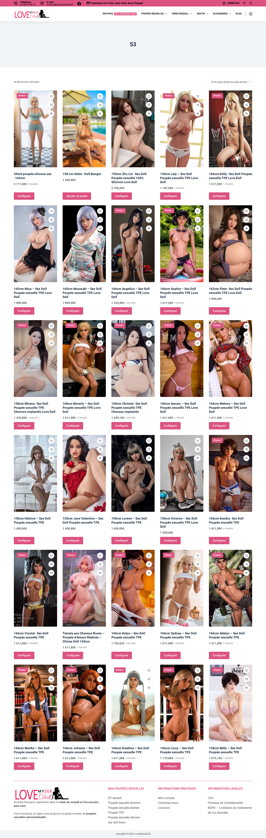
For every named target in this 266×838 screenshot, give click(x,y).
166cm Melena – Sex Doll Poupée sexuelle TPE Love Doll (228, 408)
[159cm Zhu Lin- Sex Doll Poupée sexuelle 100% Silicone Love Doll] (133, 128)
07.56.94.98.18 (27, 4)
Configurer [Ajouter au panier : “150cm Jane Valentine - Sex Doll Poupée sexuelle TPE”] (72, 540)
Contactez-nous (168, 803)
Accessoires (222, 14)
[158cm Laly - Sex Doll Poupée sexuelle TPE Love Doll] (181, 128)
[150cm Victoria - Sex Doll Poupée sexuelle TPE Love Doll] (181, 473)
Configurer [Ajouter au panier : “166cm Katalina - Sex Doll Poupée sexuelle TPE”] (121, 766)
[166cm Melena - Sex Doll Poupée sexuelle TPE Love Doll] (230, 358)
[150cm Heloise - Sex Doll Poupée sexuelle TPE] (35, 473)
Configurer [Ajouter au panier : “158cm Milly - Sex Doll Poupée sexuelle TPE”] (219, 766)
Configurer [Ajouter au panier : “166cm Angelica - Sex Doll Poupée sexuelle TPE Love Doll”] (121, 311)
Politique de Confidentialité (225, 803)
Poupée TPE (116, 812)
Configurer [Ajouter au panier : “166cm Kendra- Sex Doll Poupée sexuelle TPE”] (219, 540)
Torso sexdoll (183, 14)
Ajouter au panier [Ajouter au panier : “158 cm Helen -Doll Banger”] (76, 196)
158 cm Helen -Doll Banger (82, 174)
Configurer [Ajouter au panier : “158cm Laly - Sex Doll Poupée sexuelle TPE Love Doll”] (170, 196)
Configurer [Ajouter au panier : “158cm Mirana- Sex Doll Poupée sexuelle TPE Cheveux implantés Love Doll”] (24, 425)
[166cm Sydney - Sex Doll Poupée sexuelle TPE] (181, 588)
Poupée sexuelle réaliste (123, 808)
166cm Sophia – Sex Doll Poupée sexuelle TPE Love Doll (179, 293)
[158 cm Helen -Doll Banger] (84, 128)
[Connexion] (231, 3)
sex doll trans (116, 822)
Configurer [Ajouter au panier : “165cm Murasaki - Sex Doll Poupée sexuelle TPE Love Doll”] (72, 311)
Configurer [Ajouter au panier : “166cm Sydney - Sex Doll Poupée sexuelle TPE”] (170, 655)
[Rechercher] (250, 3)
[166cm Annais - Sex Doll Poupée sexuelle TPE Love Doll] (181, 358)
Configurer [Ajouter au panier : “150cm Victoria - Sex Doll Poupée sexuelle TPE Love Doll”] (170, 540)
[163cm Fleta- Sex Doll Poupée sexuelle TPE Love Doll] (230, 243)
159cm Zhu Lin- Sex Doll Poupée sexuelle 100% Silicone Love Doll (128, 178)
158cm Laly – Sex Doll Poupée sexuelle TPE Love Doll (179, 178)
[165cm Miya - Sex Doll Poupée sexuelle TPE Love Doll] (35, 243)
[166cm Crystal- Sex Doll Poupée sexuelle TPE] (35, 588)
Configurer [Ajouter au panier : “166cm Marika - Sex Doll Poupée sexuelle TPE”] (24, 766)
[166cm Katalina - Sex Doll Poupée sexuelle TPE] (133, 703)
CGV (211, 798)
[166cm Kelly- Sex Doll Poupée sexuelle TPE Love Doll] (230, 128)
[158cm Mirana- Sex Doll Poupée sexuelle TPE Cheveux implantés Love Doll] (35, 358)
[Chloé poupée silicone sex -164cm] (35, 128)
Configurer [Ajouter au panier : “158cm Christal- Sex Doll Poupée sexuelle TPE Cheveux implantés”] (121, 425)
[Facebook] (79, 4)
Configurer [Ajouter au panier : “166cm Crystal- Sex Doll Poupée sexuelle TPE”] (24, 655)
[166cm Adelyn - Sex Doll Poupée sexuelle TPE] (230, 588)
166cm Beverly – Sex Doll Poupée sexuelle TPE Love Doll (81, 408)
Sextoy (203, 14)
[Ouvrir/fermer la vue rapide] (51, 113)
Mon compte (166, 798)
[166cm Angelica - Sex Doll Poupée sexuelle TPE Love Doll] (133, 243)
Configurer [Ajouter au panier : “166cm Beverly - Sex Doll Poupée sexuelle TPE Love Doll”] (72, 425)
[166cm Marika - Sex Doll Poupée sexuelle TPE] (35, 703)
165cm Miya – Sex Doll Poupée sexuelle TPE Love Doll (33, 293)
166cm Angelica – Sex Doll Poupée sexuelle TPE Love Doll (130, 293)
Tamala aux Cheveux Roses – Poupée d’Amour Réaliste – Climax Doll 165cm (84, 637)
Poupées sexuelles (154, 14)
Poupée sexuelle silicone (124, 817)
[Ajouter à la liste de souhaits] (51, 96)
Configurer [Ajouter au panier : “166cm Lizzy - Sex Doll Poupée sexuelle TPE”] (170, 766)
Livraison (164, 808)
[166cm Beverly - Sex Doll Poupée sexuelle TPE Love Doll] (84, 358)
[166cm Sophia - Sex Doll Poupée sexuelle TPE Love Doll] (181, 243)
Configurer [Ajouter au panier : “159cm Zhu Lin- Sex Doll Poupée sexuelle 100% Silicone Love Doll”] (121, 196)
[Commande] (230, 82)
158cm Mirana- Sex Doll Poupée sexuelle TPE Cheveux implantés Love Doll (34, 408)
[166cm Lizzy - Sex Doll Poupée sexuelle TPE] (181, 703)
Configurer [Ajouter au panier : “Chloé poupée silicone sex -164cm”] (24, 196)
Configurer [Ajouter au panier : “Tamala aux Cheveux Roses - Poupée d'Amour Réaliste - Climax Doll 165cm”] (72, 655)
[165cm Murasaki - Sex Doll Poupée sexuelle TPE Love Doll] (84, 243)
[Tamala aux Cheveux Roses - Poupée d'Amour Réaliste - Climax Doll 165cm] (84, 588)
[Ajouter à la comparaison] (51, 105)
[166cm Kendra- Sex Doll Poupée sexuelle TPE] (230, 473)
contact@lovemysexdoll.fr (60, 4)
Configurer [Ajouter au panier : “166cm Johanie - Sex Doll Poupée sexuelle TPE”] (72, 766)
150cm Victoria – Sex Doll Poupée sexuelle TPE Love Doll (179, 522)
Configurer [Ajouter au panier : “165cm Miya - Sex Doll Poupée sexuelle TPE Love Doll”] (24, 311)
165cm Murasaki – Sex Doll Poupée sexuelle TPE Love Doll (82, 293)
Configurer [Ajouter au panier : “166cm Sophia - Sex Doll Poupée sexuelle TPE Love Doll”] (170, 311)
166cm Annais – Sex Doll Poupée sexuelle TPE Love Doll (179, 408)
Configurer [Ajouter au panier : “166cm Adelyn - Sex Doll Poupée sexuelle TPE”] (219, 655)
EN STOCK (120, 13)
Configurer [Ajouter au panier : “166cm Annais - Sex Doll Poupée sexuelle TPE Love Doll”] (170, 425)
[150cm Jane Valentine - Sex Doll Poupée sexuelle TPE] (84, 473)
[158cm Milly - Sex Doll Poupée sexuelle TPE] (230, 703)
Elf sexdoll (115, 798)
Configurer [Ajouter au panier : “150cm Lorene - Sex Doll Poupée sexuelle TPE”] (121, 540)
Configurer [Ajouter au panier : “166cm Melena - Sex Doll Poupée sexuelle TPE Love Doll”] (219, 425)
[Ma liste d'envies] (244, 3)
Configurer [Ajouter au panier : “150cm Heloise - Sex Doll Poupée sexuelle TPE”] (24, 540)
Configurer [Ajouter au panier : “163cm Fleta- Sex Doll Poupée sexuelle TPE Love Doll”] (219, 311)
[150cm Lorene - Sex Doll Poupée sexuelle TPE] (133, 473)
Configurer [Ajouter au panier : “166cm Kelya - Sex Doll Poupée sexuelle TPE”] (121, 655)
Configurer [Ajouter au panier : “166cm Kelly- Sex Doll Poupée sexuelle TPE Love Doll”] (219, 196)
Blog (238, 13)
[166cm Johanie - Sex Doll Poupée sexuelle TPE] (84, 703)
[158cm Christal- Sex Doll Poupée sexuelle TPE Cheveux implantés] (133, 358)
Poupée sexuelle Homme (124, 803)
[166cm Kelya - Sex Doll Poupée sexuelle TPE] (133, 588)
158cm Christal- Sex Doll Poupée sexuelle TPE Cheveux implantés (129, 408)
